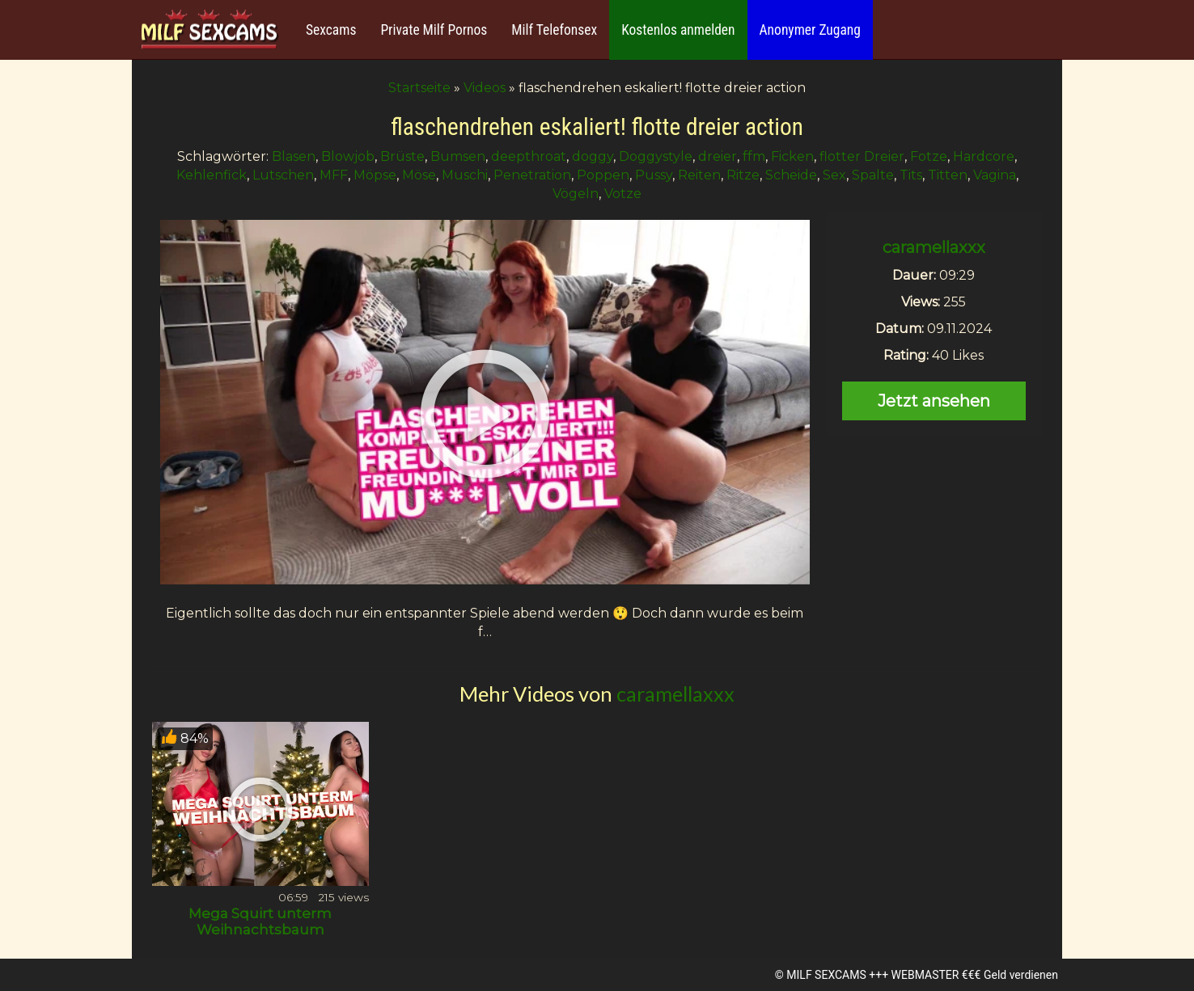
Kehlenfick (211, 175)
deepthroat (528, 156)
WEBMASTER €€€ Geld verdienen (974, 974)
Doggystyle (655, 156)
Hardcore (983, 156)
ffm (754, 156)
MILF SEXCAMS (826, 974)
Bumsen (457, 156)
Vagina (994, 175)
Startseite (419, 87)
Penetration (532, 175)
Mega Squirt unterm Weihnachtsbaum (260, 921)
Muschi (465, 175)
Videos (485, 87)
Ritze (743, 175)
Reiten (699, 175)
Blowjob (348, 156)
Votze (622, 193)
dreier (717, 156)
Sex (834, 175)
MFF (334, 175)
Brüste (402, 156)
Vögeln (576, 193)
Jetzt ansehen (934, 401)
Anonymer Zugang (810, 30)
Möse (419, 175)
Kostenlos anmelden (678, 30)
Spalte (873, 175)
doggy (592, 156)
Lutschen (283, 175)
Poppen (603, 175)
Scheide (791, 175)
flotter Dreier (861, 156)
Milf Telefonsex (554, 30)
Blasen (293, 156)
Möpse (375, 175)
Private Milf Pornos (433, 30)
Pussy (653, 175)
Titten (947, 175)
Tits (911, 175)
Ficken (792, 156)
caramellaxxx (934, 247)
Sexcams (331, 30)
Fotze (928, 156)
